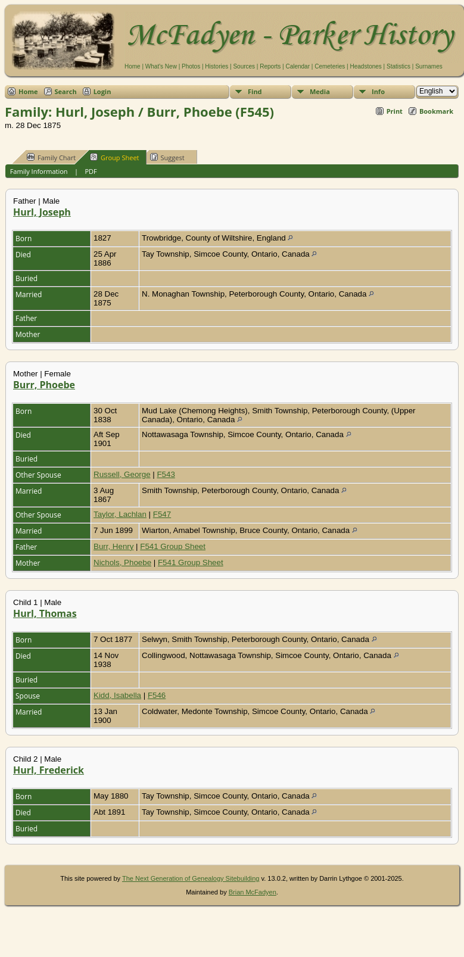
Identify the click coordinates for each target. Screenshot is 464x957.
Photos (191, 66)
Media (320, 91)
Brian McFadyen (252, 892)
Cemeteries (329, 66)
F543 (166, 474)
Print (395, 111)
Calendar (297, 66)
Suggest (167, 157)
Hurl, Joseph (42, 212)
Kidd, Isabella (117, 695)
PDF (90, 171)
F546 (157, 695)
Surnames (429, 66)
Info (378, 91)
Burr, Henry (113, 546)
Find (255, 91)
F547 (162, 514)
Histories (216, 66)
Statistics (398, 66)
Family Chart (51, 157)
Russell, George (122, 474)
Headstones (365, 66)
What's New (161, 66)
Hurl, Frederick (48, 770)
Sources (244, 66)
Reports (270, 66)
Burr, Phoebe (44, 384)
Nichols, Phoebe (122, 562)
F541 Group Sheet (172, 546)
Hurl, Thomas (45, 613)
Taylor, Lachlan (120, 514)
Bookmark (436, 111)
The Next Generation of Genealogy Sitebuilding (191, 878)
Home (132, 66)
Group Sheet (114, 157)
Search (66, 91)
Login (102, 91)
